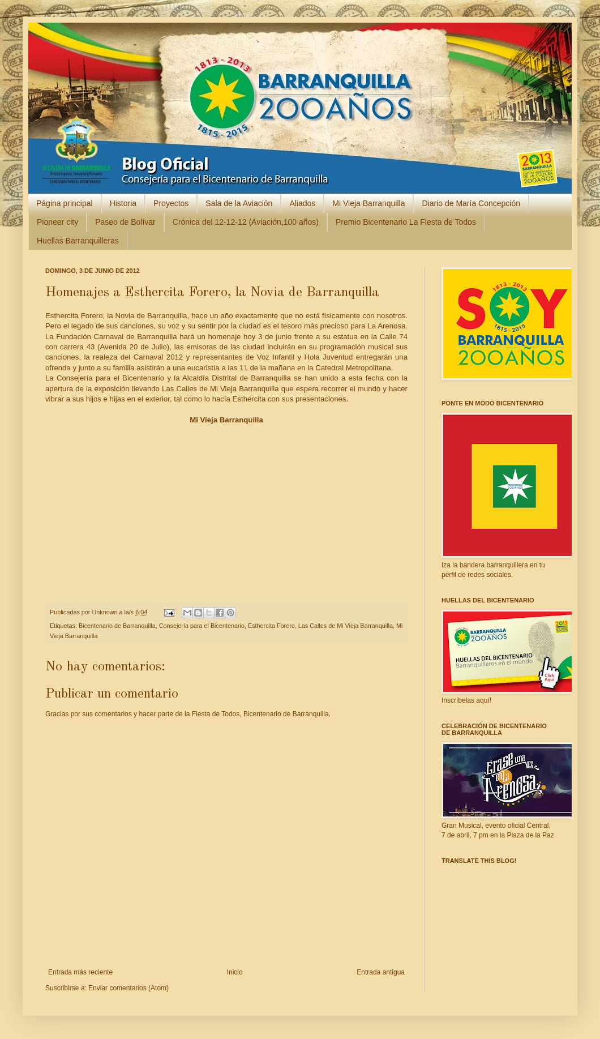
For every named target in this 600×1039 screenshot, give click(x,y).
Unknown (105, 612)
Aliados (302, 203)
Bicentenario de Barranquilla (117, 625)
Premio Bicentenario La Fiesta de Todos (406, 221)
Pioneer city (57, 221)
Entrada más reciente (80, 972)
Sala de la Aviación (238, 203)
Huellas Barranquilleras (78, 240)
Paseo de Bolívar (125, 221)
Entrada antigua (381, 972)
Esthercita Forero (271, 625)
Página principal (64, 203)
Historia (123, 203)
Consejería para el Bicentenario (202, 625)
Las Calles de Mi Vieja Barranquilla (345, 625)
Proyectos (170, 203)
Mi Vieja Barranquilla (368, 203)
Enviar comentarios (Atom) (128, 988)
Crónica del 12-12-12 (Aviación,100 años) (246, 221)
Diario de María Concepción (471, 203)
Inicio (235, 972)
